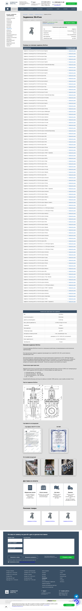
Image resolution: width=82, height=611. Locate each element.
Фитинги (8, 33)
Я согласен (69, 605)
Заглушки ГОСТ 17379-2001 (30, 586)
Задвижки (9, 28)
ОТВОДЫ (8, 19)
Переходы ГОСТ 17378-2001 (12, 586)
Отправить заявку (67, 560)
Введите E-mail (11, 551)
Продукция (14, 8)
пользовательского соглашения (27, 565)
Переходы (9, 21)
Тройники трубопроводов (29, 577)
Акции (58, 8)
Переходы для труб (10, 584)
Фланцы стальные (28, 581)
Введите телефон (12, 546)
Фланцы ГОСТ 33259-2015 (29, 582)
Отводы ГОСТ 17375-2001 (11, 579)
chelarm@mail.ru (57, 5)
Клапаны (8, 24)
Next (77, 518)
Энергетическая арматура (10, 43)
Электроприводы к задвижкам (11, 35)
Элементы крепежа (11, 37)
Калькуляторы (50, 8)
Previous (22, 518)
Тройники (9, 22)
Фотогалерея (39, 8)
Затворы (8, 25)
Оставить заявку (70, 22)
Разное (8, 45)
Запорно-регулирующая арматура (10, 40)
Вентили (8, 27)
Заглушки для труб (28, 584)
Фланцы (8, 30)
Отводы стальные (10, 577)
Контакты (73, 8)
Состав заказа (27, 540)
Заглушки (9, 31)
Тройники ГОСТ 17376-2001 (30, 579)
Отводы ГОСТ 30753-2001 (11, 581)
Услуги (22, 8)
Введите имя (11, 540)
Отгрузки (65, 8)
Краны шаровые (10, 18)
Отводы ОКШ (9, 582)
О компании (30, 8)
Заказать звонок (71, 3)
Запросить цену (72, 50)
